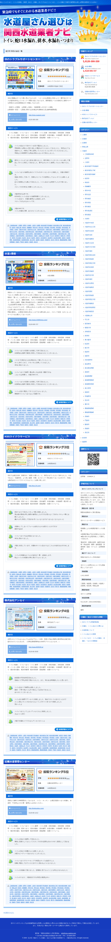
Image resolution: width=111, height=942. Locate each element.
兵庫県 (38, 225)
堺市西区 (52, 737)
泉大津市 (32, 240)
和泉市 (24, 227)
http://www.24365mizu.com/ (38, 320)
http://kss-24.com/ (35, 486)
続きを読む (64, 219)
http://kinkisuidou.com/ (36, 808)
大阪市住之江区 (31, 229)
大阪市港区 (21, 233)
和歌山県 (18, 227)
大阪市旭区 (21, 231)
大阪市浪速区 (65, 231)
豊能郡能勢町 (64, 240)
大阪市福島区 (37, 233)
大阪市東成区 (39, 231)
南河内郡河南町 (53, 735)
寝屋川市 (63, 235)
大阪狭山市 (41, 235)
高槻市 (31, 242)
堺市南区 (46, 227)
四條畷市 (29, 227)
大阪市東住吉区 (29, 231)
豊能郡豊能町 (43, 750)
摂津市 (14, 238)
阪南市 (27, 242)
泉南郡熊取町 (17, 240)
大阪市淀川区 (13, 233)
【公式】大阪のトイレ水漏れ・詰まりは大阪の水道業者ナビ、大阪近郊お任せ (38, 30)
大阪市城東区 (56, 229)
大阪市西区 (45, 233)
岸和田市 (44, 745)
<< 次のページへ (9, 912)
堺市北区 (41, 227)
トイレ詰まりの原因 (89, 634)
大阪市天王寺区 (53, 739)
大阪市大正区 (65, 229)
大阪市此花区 (57, 231)
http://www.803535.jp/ (36, 647)
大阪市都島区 (52, 743)
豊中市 (57, 240)
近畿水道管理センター (17, 761)
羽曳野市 (47, 240)
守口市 (52, 235)
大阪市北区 (48, 229)
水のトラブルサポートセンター (22, 59)
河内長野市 (43, 238)
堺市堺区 (52, 227)
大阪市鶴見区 (29, 235)
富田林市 (57, 235)
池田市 (38, 238)
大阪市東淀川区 (47, 231)
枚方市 (29, 238)
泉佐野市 (50, 238)
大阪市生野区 (29, 233)
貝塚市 (17, 242)
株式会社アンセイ (15, 600)
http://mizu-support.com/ (37, 115)
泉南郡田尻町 (25, 240)
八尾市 (34, 225)
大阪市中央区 (23, 229)
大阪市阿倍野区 (20, 235)
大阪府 (36, 235)
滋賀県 (38, 240)
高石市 (36, 242)
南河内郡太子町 (57, 225)
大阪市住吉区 (41, 229)
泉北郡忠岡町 (57, 238)
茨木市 (53, 240)
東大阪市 (18, 238)
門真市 (22, 242)
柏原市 (33, 238)
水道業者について (88, 630)
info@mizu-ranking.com (68, 933)
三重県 (20, 225)
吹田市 (14, 227)
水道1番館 (10, 253)
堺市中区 (35, 227)
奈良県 (47, 235)
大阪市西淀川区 (62, 233)
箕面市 (42, 240)
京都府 (29, 225)
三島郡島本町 (13, 225)
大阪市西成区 (53, 233)
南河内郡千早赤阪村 (47, 225)
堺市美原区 (65, 227)
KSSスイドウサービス (17, 436)
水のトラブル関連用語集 (90, 622)
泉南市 (64, 238)
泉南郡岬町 (45, 748)
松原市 (24, 238)
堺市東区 (58, 227)
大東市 (16, 229)
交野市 (25, 225)
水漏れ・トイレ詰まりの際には (92, 626)
